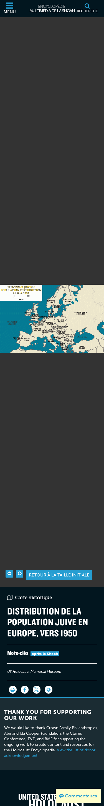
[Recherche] (87, 8)
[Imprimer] (13, 673)
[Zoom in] (19, 557)
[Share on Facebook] (25, 673)
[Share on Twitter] (36, 673)
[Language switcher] (48, 673)
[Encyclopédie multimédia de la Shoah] (52, 9)
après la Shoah (45, 637)
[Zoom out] (9, 557)
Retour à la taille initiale (59, 558)
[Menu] (9, 8)
